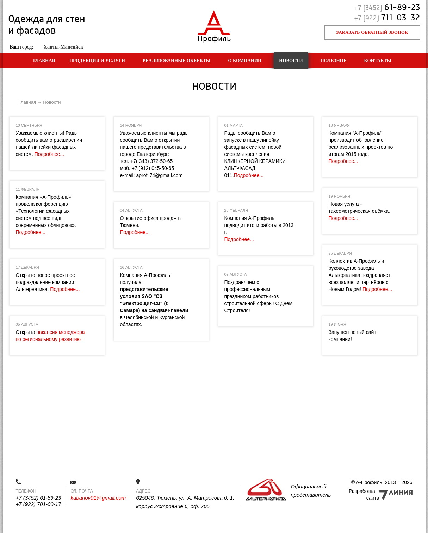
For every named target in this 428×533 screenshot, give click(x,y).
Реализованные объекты (177, 60)
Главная (44, 60)
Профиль (214, 37)
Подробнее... (49, 154)
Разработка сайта (364, 494)
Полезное (334, 60)
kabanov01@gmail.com (98, 498)
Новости (291, 60)
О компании (245, 60)
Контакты (377, 60)
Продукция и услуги (97, 60)
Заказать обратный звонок (372, 32)
